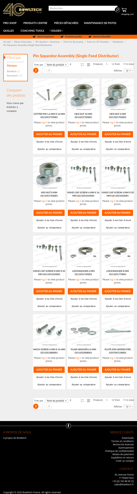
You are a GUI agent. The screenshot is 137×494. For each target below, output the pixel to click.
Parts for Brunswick (74, 42)
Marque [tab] (12, 65)
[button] (49, 142)
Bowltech (14, 71)
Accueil (7, 42)
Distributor (118, 42)
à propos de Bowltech (14, 437)
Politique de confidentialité (119, 451)
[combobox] (83, 8)
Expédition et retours (122, 457)
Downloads (128, 437)
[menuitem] (10, 23)
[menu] (68, 27)
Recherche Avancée (123, 444)
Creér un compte (125, 460)
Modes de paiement (123, 454)
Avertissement (126, 447)
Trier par (38, 64)
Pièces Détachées (23, 42)
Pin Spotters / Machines (48, 42)
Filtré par (14, 58)
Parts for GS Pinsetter (98, 42)
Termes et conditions (122, 441)
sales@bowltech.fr (124, 484)
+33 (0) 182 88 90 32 (123, 481)
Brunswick (15, 76)
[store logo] (22, 10)
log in (44, 122)
